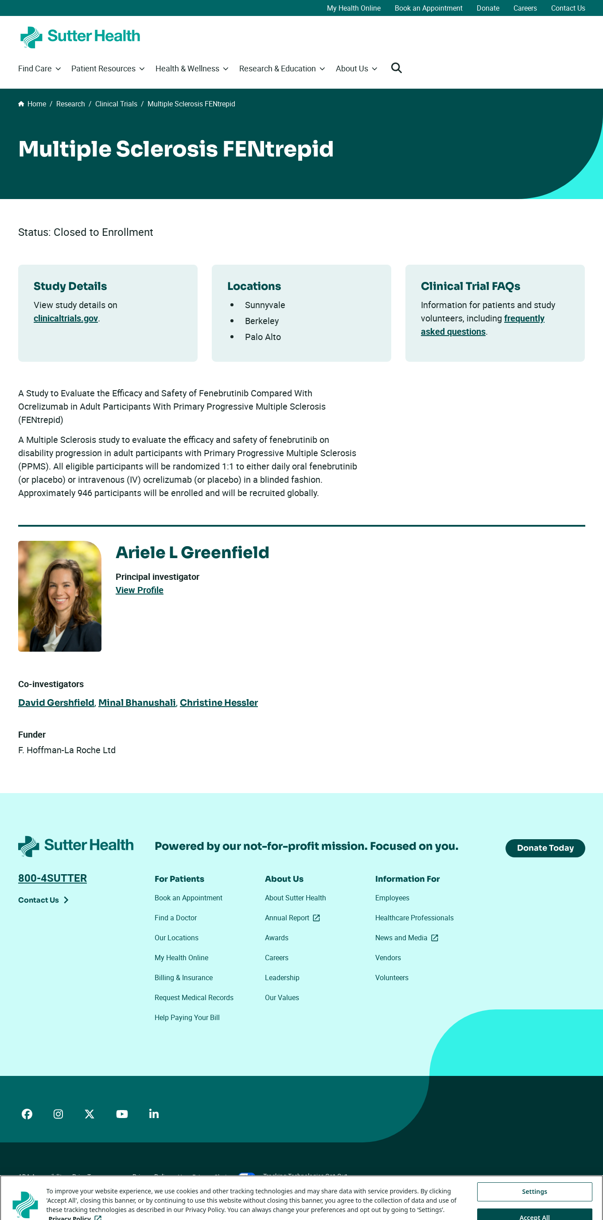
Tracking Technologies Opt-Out (305, 1176)
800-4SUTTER (52, 878)
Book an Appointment (429, 8)
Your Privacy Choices (217, 1176)
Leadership (282, 977)
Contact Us (568, 8)
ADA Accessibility (41, 1176)
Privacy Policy (151, 1176)
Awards (276, 937)
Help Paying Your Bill (187, 1017)
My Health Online (354, 8)
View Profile (139, 589)
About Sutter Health (295, 898)
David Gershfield (56, 702)
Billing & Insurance (184, 977)
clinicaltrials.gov (66, 318)
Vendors (388, 957)
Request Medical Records (194, 997)
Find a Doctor (176, 918)
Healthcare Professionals (414, 918)
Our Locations (176, 937)
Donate (488, 8)
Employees (392, 898)
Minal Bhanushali (137, 702)
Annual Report (294, 918)
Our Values (282, 997)
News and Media (408, 937)
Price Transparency (98, 1176)
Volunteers (391, 977)
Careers (525, 8)
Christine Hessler (219, 702)
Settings (534, 1201)
